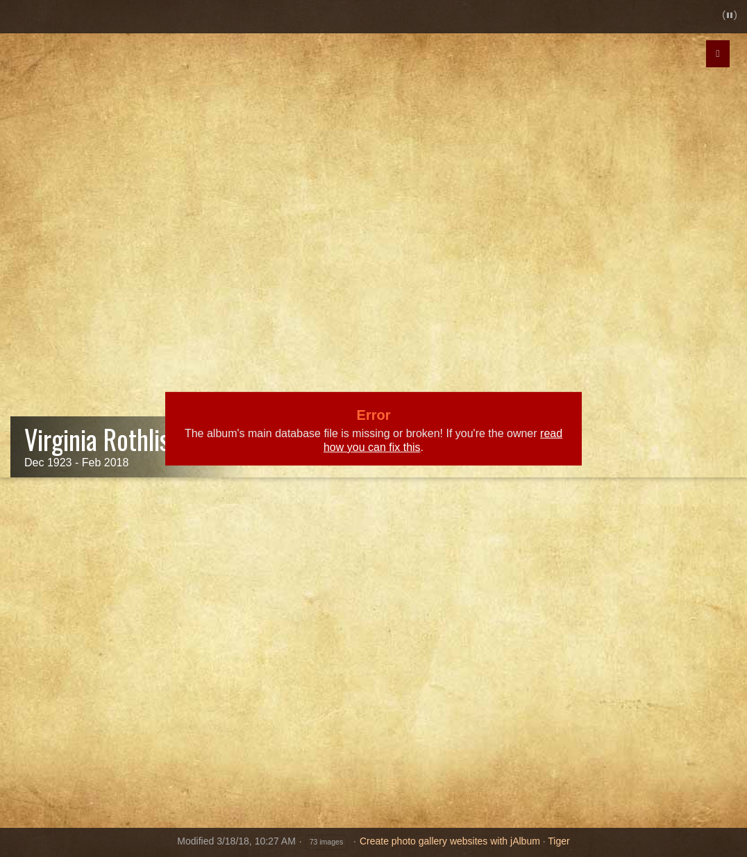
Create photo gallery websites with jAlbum (450, 841)
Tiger (558, 841)
